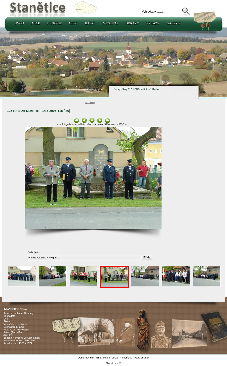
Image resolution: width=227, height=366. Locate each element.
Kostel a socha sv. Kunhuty (18, 313)
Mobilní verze (110, 357)
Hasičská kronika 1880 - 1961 (20, 340)
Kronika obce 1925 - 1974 (17, 343)
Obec (73, 23)
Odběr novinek (86, 357)
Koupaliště (9, 315)
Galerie (173, 23)
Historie (54, 23)
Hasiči (90, 23)
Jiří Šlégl (8, 335)
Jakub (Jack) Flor (13, 332)
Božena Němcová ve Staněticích (21, 337)
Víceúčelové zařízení (15, 324)
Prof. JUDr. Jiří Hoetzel (16, 329)
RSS (98, 357)
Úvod (19, 23)
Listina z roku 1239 (13, 326)
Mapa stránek (141, 357)
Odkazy (132, 23)
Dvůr (6, 318)
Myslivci (110, 23)
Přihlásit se (126, 357)
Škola (6, 321)
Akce (35, 23)
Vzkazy (152, 23)
